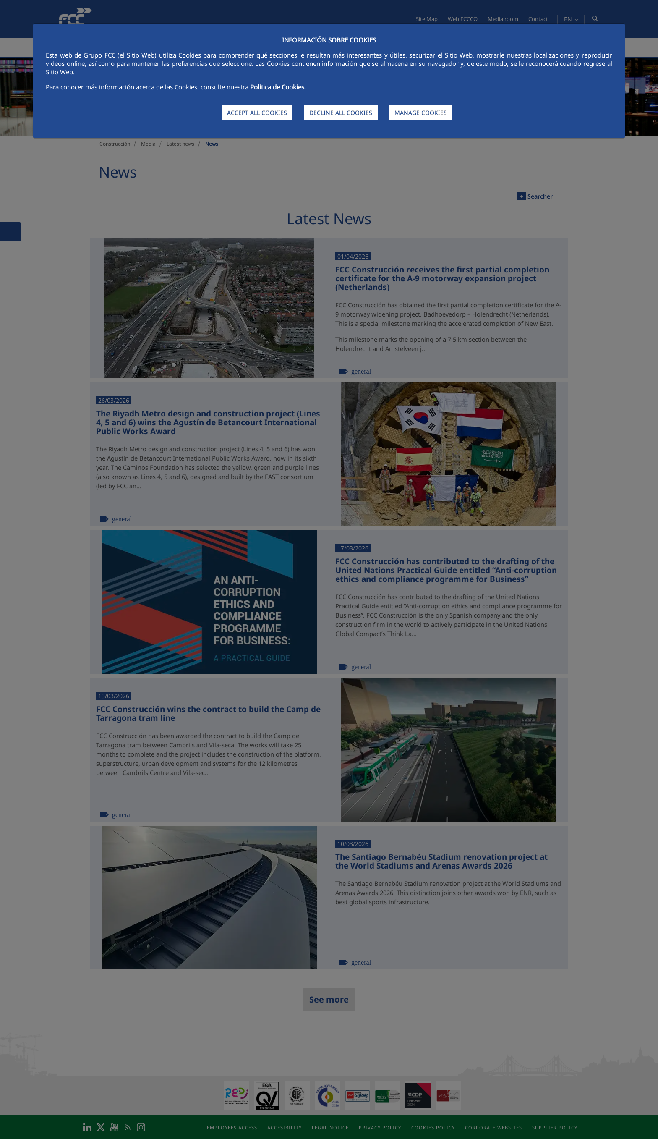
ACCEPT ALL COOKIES (257, 113)
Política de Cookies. (278, 87)
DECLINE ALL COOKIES (340, 113)
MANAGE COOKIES (420, 113)
